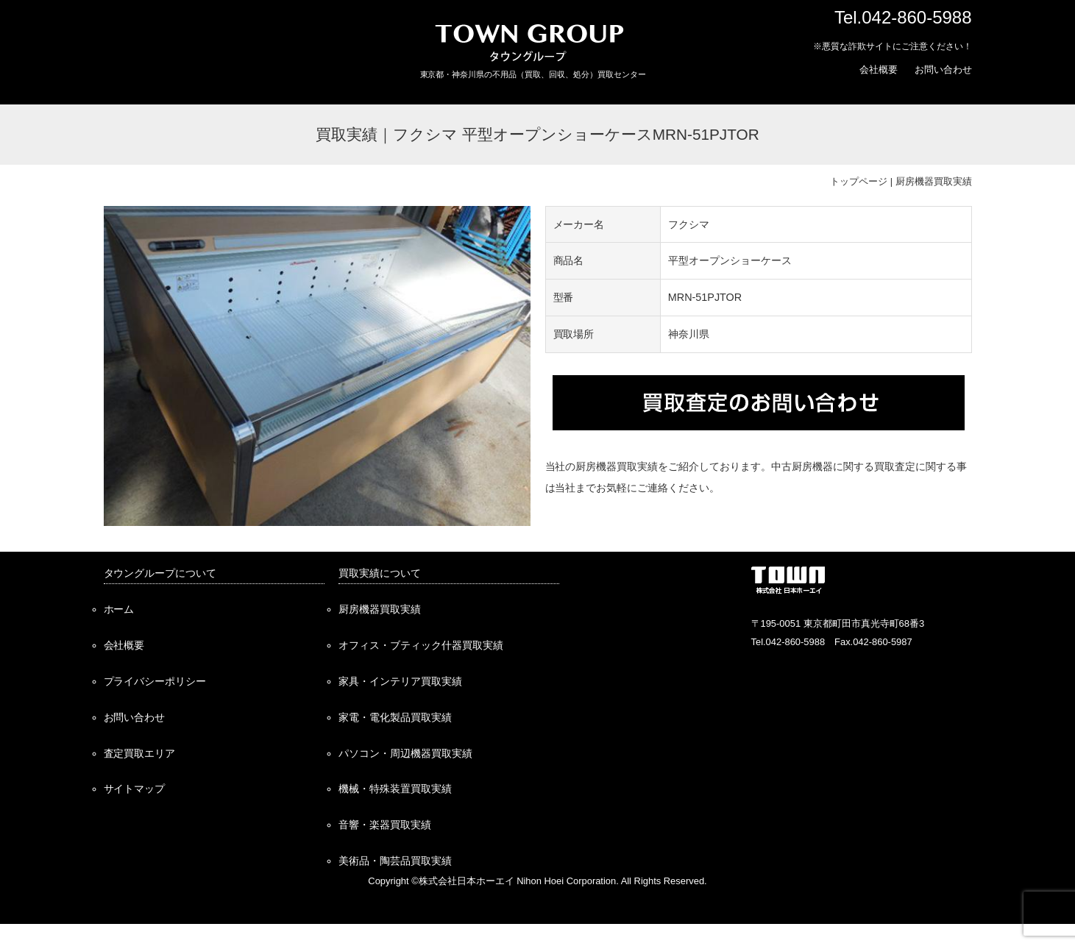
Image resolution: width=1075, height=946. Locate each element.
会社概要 (878, 69)
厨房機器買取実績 (933, 181)
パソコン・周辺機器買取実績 (405, 753)
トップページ (858, 181)
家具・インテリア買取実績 (400, 681)
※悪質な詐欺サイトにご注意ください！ (892, 46)
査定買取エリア (140, 753)
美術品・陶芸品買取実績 (395, 861)
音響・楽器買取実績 (384, 825)
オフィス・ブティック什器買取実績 (420, 645)
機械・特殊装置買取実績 (395, 788)
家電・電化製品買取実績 (395, 717)
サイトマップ (135, 788)
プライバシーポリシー (155, 681)
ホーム (119, 609)
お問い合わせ (943, 69)
